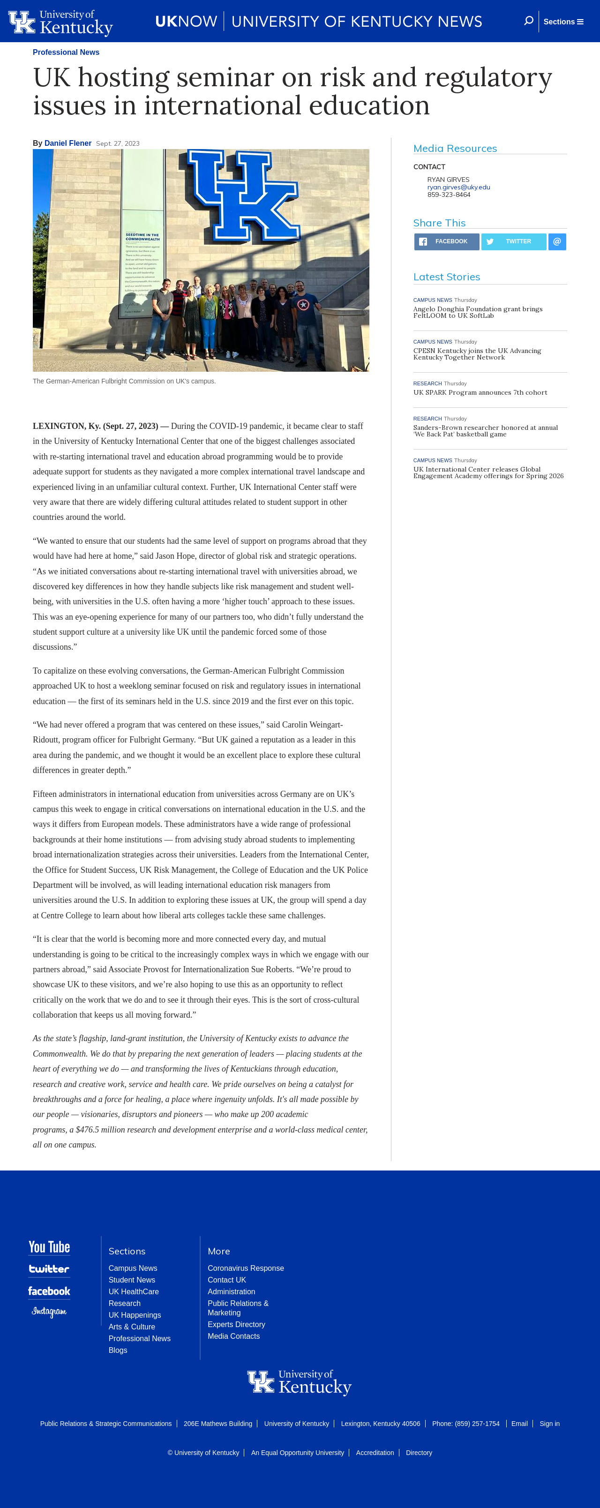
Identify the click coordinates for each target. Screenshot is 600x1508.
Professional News (66, 52)
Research (125, 1303)
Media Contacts (234, 1336)
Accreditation (375, 1452)
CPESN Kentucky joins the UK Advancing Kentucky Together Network (477, 353)
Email (519, 1423)
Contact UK (227, 1280)
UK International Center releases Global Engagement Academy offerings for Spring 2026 (488, 472)
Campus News (133, 1268)
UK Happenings (135, 1315)
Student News (132, 1280)
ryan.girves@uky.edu (459, 187)
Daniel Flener (68, 143)
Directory (419, 1452)
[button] (563, 21)
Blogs (118, 1350)
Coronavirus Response (246, 1268)
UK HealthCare (134, 1292)
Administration (231, 1292)
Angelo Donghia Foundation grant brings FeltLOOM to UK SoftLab (478, 312)
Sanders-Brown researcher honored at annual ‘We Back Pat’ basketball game (485, 430)
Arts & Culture (132, 1327)
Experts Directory (236, 1324)
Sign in (550, 1423)
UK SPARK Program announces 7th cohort (480, 392)
